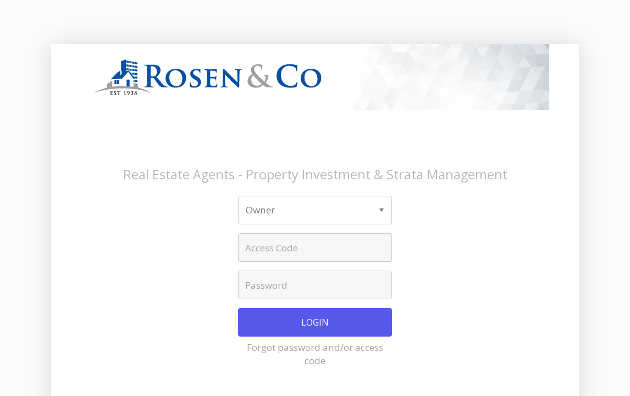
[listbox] (314, 210)
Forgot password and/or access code (315, 354)
